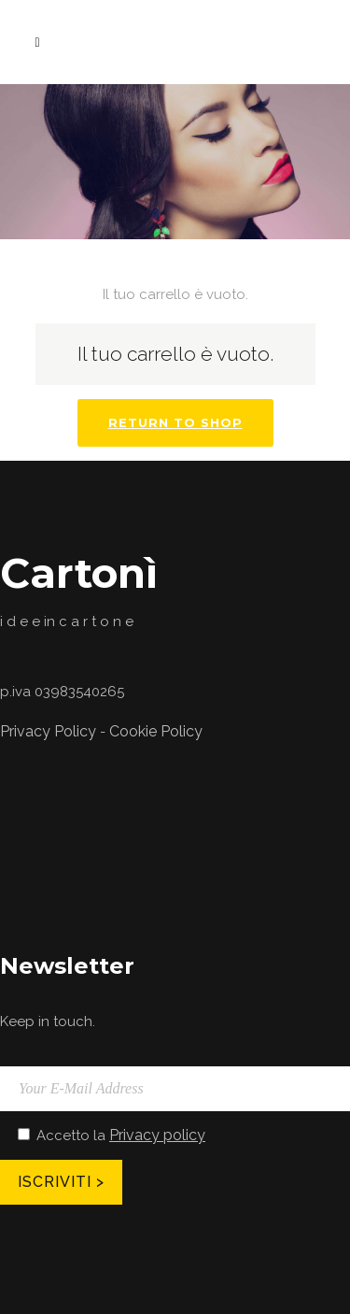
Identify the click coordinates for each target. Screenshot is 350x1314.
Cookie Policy (156, 731)
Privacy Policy (48, 731)
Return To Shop (175, 422)
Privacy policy (157, 1135)
